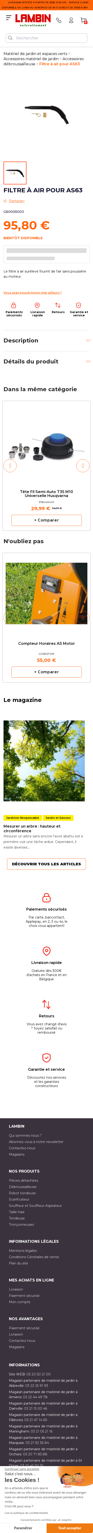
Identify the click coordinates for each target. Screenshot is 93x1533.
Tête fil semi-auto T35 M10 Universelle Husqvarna (46, 494)
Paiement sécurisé (24, 1296)
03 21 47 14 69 (35, 1420)
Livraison (16, 1289)
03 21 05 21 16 (41, 1431)
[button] (10, 465)
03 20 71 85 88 (35, 1454)
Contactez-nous (22, 1148)
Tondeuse (17, 1218)
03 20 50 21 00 (38, 1374)
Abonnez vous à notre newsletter (36, 1142)
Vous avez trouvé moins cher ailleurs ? (33, 292)
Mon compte (19, 1302)
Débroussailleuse (23, 1187)
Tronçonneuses (21, 1224)
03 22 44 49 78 (35, 1397)
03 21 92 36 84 (37, 1443)
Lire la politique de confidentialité (26, 1513)
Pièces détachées (23, 1180)
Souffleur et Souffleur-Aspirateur (35, 1206)
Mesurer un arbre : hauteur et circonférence (32, 828)
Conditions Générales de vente (34, 1257)
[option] (46, 466)
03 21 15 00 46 (35, 1408)
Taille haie (17, 1212)
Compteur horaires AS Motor (46, 644)
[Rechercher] (46, 38)
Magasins (16, 1154)
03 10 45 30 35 (31, 1466)
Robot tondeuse (22, 1193)
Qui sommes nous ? (25, 1135)
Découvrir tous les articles (46, 864)
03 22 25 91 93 (36, 1386)
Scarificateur (19, 1199)
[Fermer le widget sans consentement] (22, 1469)
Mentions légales (23, 1251)
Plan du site (18, 1263)
